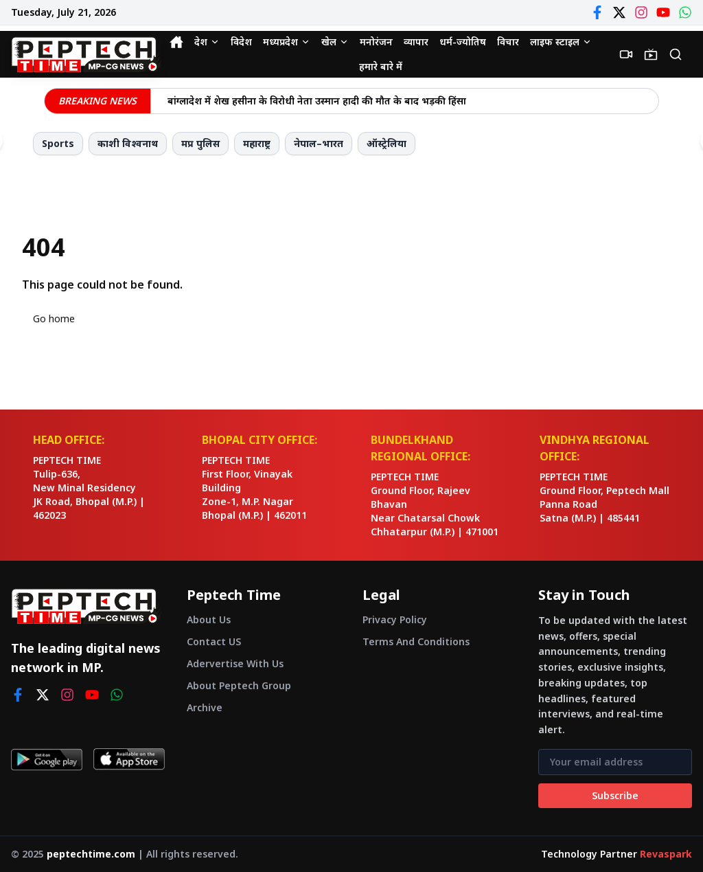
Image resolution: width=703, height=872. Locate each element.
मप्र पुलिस (200, 143)
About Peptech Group (239, 685)
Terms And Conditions (416, 641)
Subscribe (615, 795)
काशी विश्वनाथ (127, 143)
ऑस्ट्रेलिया (386, 143)
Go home (54, 318)
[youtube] (92, 695)
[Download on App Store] (129, 759)
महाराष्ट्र (256, 143)
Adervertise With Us (235, 663)
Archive (204, 707)
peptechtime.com (91, 853)
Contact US (214, 641)
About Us (209, 619)
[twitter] (42, 695)
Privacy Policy (394, 619)
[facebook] (18, 695)
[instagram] (67, 695)
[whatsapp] (117, 695)
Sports (58, 143)
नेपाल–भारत (318, 143)
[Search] (676, 54)
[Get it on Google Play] (46, 759)
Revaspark (666, 853)
